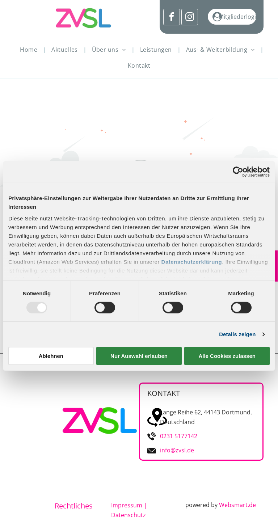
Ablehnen (51, 356)
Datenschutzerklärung (191, 261)
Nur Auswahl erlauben (139, 356)
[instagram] (189, 18)
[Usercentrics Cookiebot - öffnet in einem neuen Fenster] (238, 171)
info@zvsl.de (177, 450)
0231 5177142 (178, 436)
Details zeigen (237, 334)
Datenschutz (128, 515)
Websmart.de (237, 505)
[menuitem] (30, 50)
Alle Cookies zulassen (227, 356)
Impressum (126, 505)
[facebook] (171, 18)
